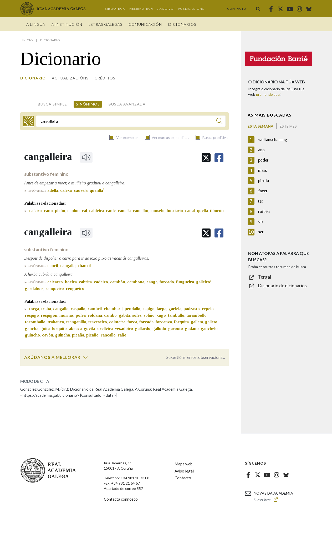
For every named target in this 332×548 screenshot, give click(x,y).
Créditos (105, 78)
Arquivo (165, 9)
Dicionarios (182, 24)
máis (262, 170)
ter (260, 201)
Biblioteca (115, 9)
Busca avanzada (127, 104)
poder (263, 160)
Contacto (236, 9)
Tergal (264, 277)
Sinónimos (88, 104)
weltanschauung (272, 139)
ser (261, 231)
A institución (67, 24)
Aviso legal (184, 471)
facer (263, 190)
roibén (264, 211)
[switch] (85, 357)
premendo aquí (268, 94)
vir (260, 221)
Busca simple (52, 104)
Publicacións (191, 9)
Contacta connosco (121, 499)
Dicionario (33, 78)
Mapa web (183, 463)
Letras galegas (105, 24)
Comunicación (145, 24)
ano (261, 149)
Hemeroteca (141, 9)
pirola (263, 180)
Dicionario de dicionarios (282, 285)
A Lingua (35, 24)
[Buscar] (219, 121)
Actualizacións (70, 78)
